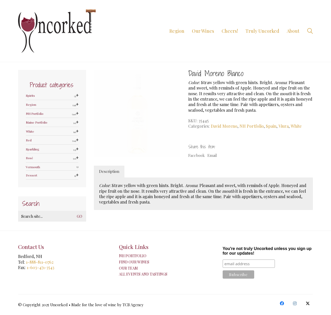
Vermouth (33, 167)
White (296, 126)
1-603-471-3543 (40, 267)
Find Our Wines (134, 262)
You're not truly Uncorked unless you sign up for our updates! (267, 250)
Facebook (196, 155)
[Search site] (310, 31)
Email (212, 155)
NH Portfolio (251, 126)
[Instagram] (295, 303)
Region (31, 105)
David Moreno (224, 126)
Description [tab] (109, 171)
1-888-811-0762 (40, 262)
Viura (284, 126)
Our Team (128, 268)
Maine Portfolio (36, 122)
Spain (271, 126)
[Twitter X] (308, 303)
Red (29, 140)
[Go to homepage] (57, 31)
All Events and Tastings (143, 274)
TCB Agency (133, 304)
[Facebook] (282, 303)
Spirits (30, 96)
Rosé (29, 158)
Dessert (31, 175)
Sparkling (32, 149)
